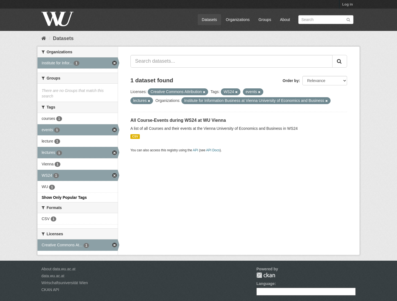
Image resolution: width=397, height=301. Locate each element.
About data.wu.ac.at (58, 269)
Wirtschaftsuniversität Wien (64, 283)
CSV (135, 136)
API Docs (213, 150)
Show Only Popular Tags (64, 197)
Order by (291, 80)
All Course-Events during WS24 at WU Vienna (178, 120)
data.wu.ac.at (52, 276)
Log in (347, 4)
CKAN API (50, 289)
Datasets (209, 19)
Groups (264, 19)
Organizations (238, 19)
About (285, 19)
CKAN (265, 275)
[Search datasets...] (231, 61)
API (195, 150)
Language (265, 283)
